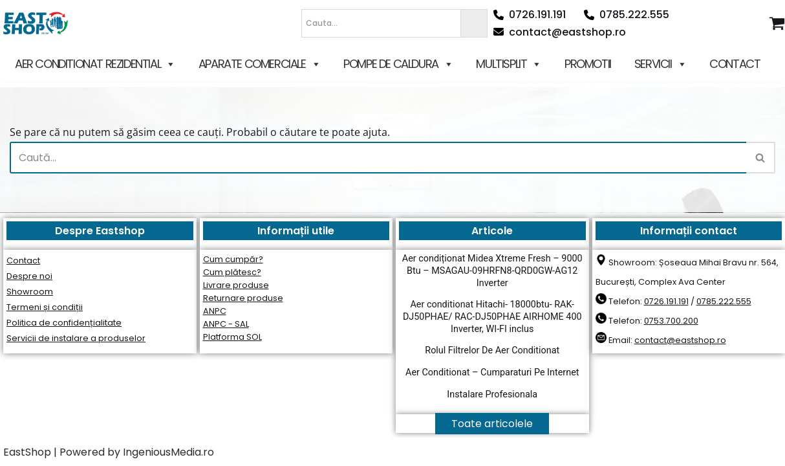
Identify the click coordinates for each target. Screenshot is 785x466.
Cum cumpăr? (233, 259)
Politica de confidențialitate (64, 322)
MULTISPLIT (508, 64)
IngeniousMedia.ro (168, 452)
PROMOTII (588, 64)
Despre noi (29, 276)
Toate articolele (492, 423)
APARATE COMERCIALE (259, 64)
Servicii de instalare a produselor (75, 338)
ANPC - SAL (226, 323)
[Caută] (378, 157)
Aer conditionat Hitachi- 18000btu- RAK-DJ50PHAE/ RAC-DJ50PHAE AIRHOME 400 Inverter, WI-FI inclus (492, 316)
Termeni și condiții (44, 307)
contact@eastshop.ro (559, 32)
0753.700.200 (671, 320)
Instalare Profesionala (492, 394)
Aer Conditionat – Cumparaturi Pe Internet (492, 372)
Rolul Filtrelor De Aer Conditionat (492, 350)
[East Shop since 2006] (38, 23)
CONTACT (734, 64)
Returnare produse (243, 298)
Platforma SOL (232, 336)
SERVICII (660, 64)
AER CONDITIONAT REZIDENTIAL (95, 64)
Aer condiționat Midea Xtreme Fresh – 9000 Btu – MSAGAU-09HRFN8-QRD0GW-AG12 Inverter (492, 270)
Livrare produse (236, 285)
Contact (23, 260)
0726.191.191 (529, 14)
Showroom (29, 291)
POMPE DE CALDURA (398, 64)
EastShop (27, 452)
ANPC (214, 310)
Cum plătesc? (232, 272)
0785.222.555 (626, 14)
